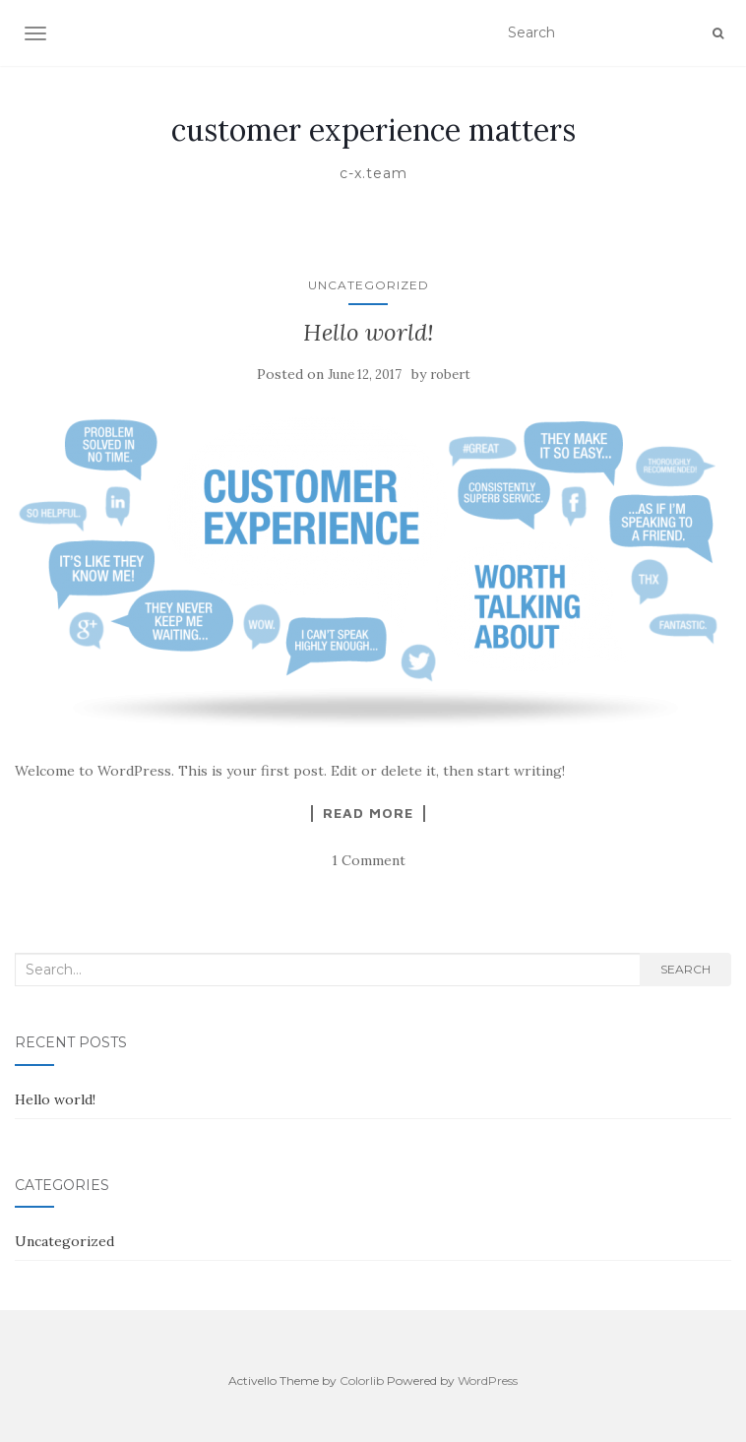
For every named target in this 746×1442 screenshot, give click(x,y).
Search (685, 969)
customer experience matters (373, 130)
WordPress (488, 1380)
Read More (368, 813)
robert (450, 374)
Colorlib (362, 1380)
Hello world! (368, 332)
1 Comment (368, 860)
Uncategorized (368, 285)
